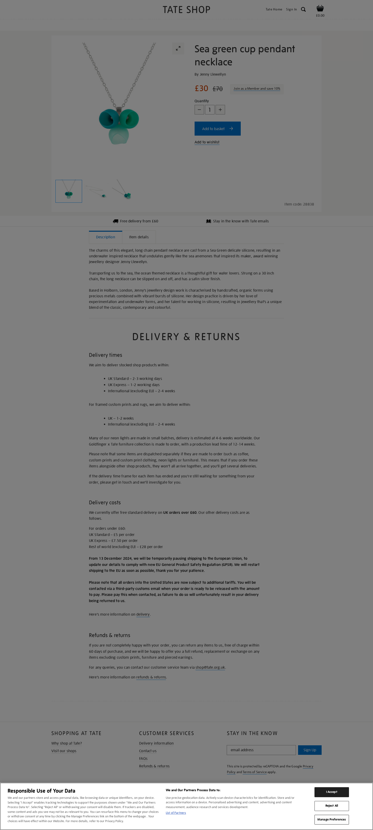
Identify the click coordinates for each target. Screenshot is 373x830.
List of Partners (176, 813)
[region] (186, 806)
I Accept (331, 792)
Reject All (331, 806)
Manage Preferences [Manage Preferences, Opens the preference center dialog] (331, 819)
